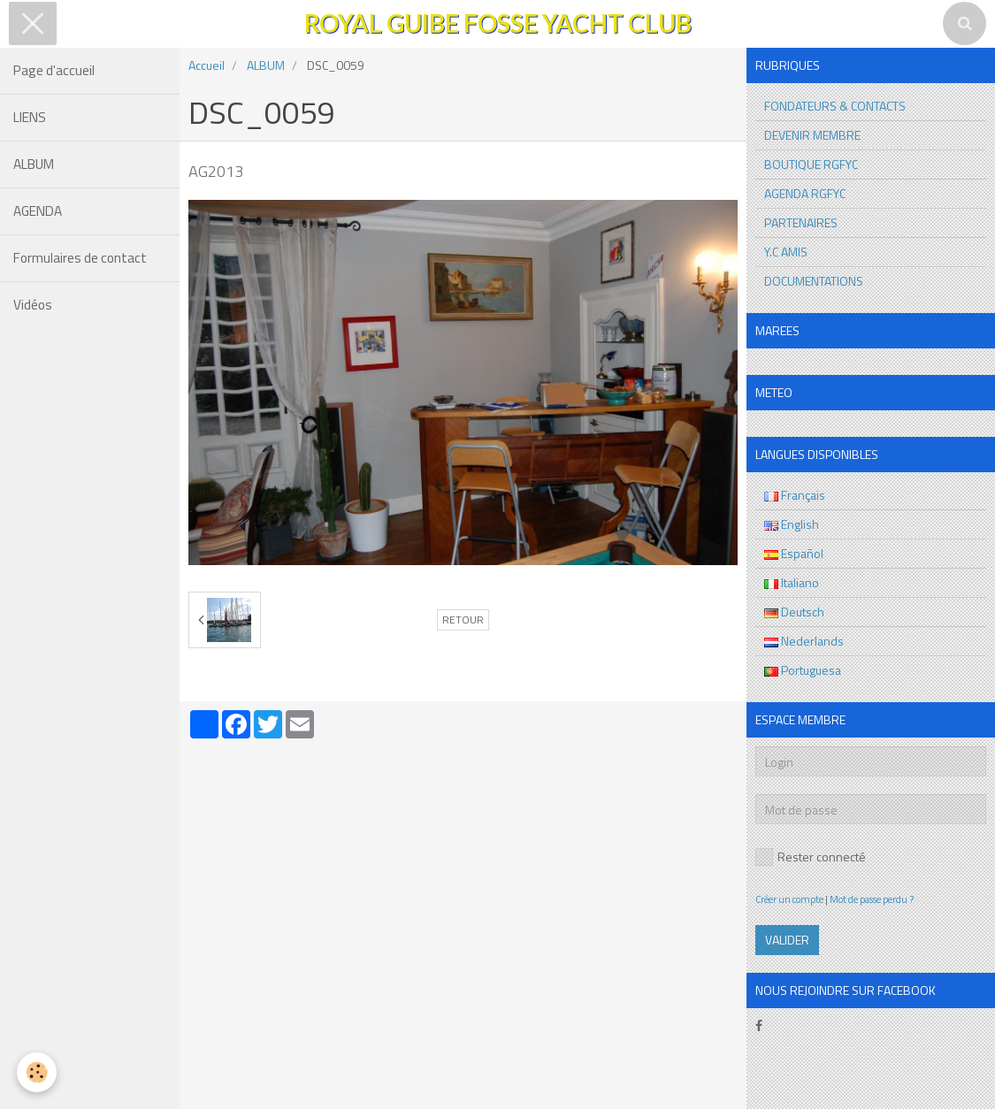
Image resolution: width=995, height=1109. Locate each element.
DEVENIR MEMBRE (812, 135)
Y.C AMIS (785, 251)
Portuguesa (802, 670)
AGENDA (37, 211)
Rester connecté (810, 856)
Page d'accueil (54, 70)
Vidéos (32, 304)
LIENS (29, 117)
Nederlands (804, 640)
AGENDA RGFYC (805, 193)
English (791, 524)
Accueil (206, 65)
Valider (787, 939)
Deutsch (794, 611)
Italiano (791, 582)
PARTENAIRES (801, 222)
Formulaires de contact (80, 258)
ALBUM (33, 164)
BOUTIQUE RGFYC (811, 164)
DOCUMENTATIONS (813, 281)
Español (793, 553)
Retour (463, 620)
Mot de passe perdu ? (872, 898)
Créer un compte (789, 898)
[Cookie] (37, 1072)
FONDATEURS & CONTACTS (835, 105)
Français (794, 495)
